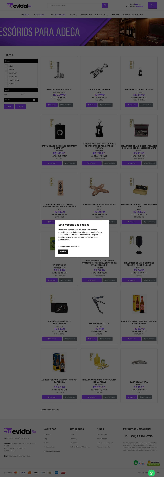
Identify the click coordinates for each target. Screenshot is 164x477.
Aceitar (63, 251)
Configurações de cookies (69, 246)
